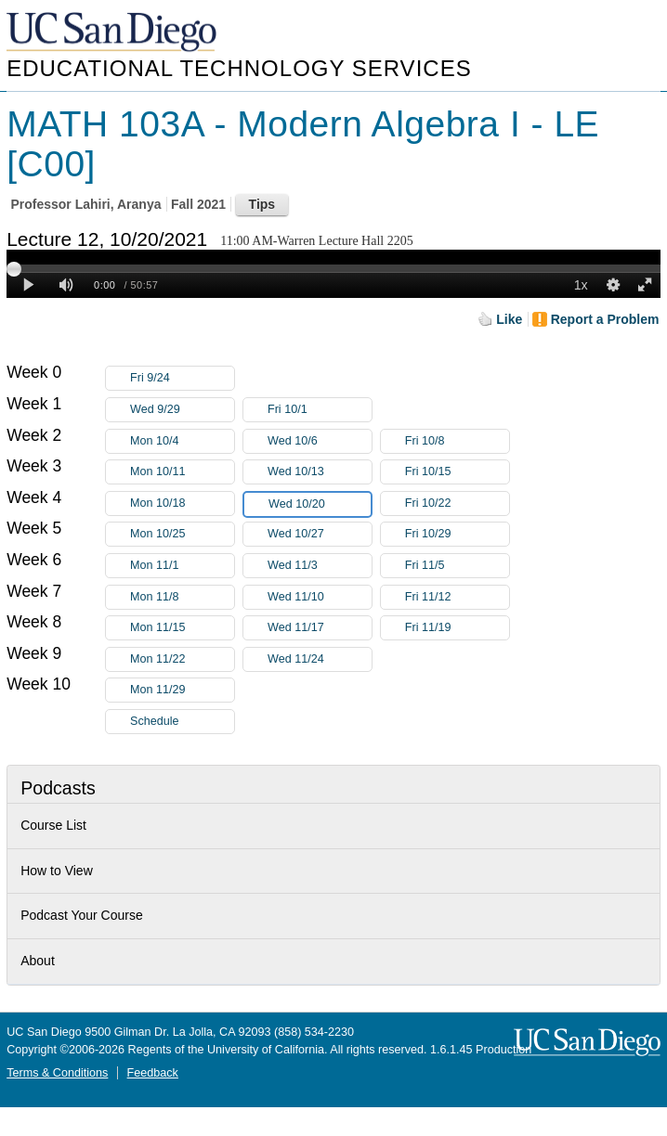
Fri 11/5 (457, 565)
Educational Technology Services (239, 68)
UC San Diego (113, 33)
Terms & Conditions (57, 1072)
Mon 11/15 (182, 627)
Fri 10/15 (457, 472)
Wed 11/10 (320, 597)
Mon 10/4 (182, 441)
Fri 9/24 (182, 378)
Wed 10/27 (320, 534)
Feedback (152, 1072)
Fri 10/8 (457, 441)
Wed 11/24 (320, 659)
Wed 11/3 (320, 565)
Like (509, 319)
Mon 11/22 (182, 659)
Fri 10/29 (457, 534)
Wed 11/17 (320, 627)
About (37, 960)
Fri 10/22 (457, 503)
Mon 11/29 (182, 690)
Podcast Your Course (81, 915)
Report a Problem (605, 319)
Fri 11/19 (457, 627)
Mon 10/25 (182, 534)
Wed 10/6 (320, 441)
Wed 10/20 (319, 504)
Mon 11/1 (182, 565)
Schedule (154, 721)
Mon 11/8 (182, 597)
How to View (56, 870)
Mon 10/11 (182, 472)
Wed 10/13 (320, 472)
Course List (53, 825)
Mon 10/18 (182, 503)
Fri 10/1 (320, 409)
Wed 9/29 (182, 409)
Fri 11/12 (457, 597)
